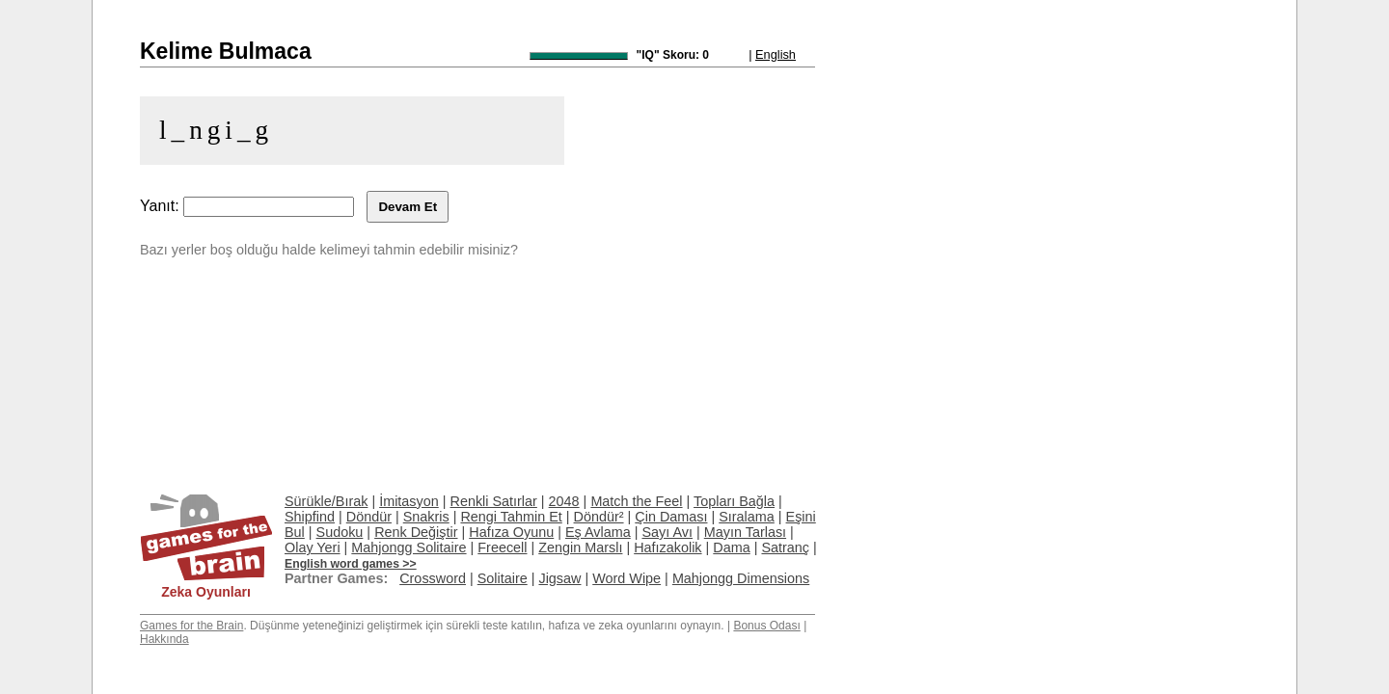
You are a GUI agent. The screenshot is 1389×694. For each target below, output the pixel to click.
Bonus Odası (766, 625)
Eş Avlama (598, 532)
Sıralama (747, 516)
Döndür (369, 516)
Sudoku (340, 532)
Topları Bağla (734, 501)
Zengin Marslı (580, 547)
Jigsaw (559, 578)
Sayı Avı (667, 532)
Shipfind (310, 516)
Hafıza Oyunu (511, 532)
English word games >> (351, 564)
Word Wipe (626, 578)
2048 (564, 501)
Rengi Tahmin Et (510, 516)
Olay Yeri (312, 547)
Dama (731, 547)
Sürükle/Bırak (326, 501)
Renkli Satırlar (492, 501)
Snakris (426, 516)
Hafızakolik (667, 547)
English (775, 54)
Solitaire (502, 578)
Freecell (502, 547)
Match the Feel (636, 501)
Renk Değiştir (415, 532)
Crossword (432, 578)
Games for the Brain (191, 625)
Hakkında (164, 639)
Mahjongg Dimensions (740, 578)
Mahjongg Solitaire (408, 547)
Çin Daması (671, 516)
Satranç (785, 547)
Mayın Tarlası (745, 532)
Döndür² (599, 516)
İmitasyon (409, 501)
